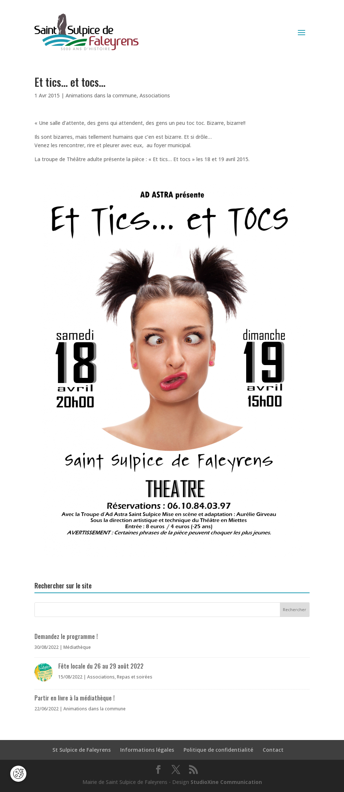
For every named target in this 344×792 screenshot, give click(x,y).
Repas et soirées (134, 677)
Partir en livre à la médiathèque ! (74, 698)
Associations (155, 95)
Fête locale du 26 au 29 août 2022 (101, 666)
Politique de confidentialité (218, 749)
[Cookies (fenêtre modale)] (18, 774)
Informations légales (147, 749)
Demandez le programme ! (66, 636)
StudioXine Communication (226, 781)
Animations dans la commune (101, 95)
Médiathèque (77, 647)
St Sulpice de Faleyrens (81, 749)
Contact (273, 749)
